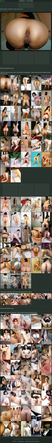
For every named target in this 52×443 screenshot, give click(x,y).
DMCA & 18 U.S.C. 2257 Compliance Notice (32, 441)
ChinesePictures (26, 1)
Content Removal (21, 441)
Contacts (14, 441)
